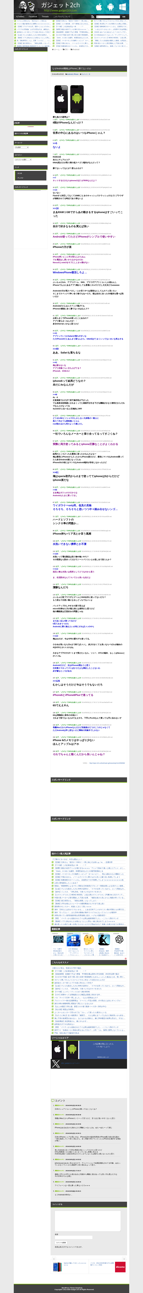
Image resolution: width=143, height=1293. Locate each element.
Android (70, 74)
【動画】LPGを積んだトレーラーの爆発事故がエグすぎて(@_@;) (79, 903)
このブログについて (61, 17)
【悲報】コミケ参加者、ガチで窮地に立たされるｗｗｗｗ (74, 24)
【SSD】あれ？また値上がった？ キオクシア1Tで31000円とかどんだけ (117, 32)
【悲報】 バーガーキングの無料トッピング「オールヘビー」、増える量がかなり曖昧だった (85, 40)
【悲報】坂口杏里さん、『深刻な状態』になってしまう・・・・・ (39, 43)
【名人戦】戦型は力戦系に (64, 1009)
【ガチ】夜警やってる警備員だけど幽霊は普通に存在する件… (78, 995)
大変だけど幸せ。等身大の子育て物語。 (67, 968)
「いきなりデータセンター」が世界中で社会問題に (111, 29)
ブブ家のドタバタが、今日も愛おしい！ (67, 859)
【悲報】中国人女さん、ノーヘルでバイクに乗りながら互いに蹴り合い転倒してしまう (84, 43)
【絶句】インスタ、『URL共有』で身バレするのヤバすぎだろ (78, 892)
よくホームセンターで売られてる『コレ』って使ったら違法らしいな (80, 1012)
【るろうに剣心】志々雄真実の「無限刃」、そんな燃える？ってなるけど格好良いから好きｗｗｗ (91, 1015)
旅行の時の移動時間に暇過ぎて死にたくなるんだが (73, 1003)
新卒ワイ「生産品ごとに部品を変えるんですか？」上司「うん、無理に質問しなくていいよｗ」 (90, 1030)
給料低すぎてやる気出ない (64, 1024)
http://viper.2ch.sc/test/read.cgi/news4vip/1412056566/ (107, 763)
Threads (45, 17)
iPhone (75, 74)
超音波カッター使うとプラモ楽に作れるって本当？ (34, 32)
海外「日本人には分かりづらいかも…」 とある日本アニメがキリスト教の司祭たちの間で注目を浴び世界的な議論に (98, 909)
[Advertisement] (70, 799)
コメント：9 (86, 74)
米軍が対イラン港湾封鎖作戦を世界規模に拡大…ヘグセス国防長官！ (80, 915)
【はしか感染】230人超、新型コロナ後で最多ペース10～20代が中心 (80, 1006)
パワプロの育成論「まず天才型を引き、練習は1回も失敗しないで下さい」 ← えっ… (45, 29)
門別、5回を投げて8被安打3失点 (66, 1033)
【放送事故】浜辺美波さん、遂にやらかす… (71, 1021)
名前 (56, 1234)
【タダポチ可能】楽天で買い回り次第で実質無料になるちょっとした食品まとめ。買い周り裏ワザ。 (88, 35)
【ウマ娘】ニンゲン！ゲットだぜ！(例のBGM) (72, 992)
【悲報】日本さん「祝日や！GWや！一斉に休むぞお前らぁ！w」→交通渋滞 (80, 21)
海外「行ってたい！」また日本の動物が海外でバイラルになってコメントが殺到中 (85, 912)
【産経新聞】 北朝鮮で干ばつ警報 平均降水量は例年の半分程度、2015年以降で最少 (83, 32)
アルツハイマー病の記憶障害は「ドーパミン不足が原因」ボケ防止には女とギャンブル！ (88, 1000)
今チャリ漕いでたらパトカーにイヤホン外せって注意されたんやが (116, 21)
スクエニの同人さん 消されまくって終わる (31, 21)
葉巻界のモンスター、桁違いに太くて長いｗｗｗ (72, 906)
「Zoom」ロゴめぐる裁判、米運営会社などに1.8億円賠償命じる (76, 38)
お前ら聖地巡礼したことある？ (66, 883)
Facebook (33, 17)
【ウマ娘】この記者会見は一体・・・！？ (69, 26)
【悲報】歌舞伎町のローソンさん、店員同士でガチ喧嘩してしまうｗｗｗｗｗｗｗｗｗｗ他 (85, 46)
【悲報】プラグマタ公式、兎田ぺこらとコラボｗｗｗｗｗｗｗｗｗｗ (40, 26)
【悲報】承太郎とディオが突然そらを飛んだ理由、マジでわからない (116, 24)
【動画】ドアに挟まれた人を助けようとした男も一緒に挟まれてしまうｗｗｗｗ (43, 38)
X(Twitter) (20, 17)
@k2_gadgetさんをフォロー (70, 1063)
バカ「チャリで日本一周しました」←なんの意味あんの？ (76, 998)
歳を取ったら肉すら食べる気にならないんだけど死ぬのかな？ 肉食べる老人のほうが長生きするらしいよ (94, 924)
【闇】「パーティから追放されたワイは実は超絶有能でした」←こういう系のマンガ (86, 918)
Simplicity (78, 1288)
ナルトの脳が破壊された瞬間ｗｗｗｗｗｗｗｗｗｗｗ (34, 24)
